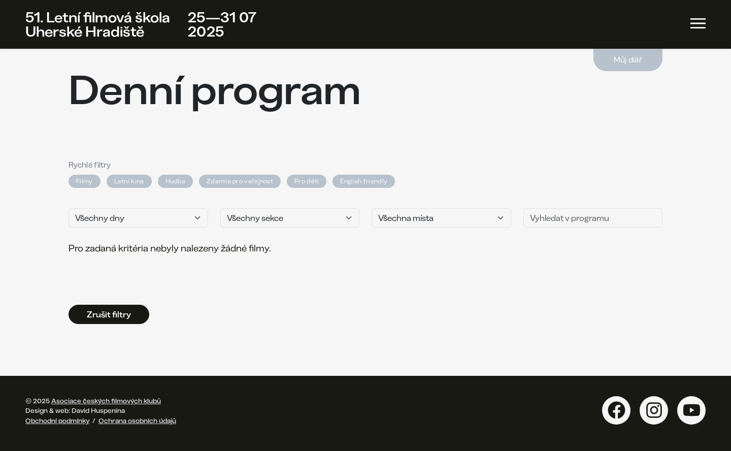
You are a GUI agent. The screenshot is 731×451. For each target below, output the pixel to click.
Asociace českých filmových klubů (106, 401)
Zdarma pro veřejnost (240, 181)
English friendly (363, 181)
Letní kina (129, 181)
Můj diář (628, 60)
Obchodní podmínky (57, 420)
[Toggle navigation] (698, 23)
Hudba (175, 181)
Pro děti (306, 181)
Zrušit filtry (109, 314)
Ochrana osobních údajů (137, 420)
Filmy (84, 181)
